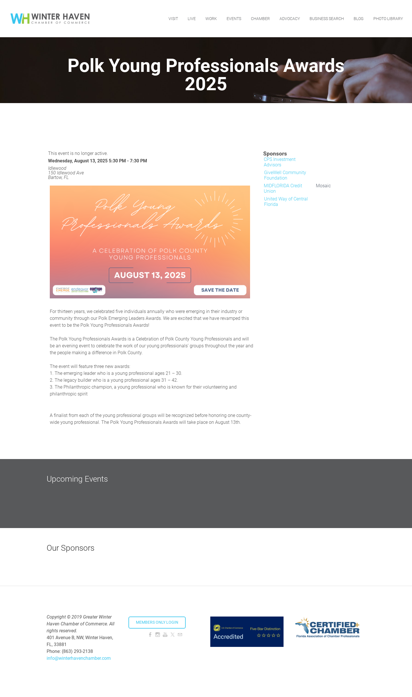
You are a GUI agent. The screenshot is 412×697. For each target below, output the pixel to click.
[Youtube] (165, 634)
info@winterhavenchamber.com (79, 658)
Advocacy (290, 18)
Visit (173, 18)
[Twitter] (172, 634)
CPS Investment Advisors (280, 162)
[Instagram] (157, 634)
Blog (359, 18)
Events (234, 18)
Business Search (327, 18)
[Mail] (180, 634)
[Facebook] (150, 634)
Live (192, 18)
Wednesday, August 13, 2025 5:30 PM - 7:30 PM (97, 161)
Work (211, 18)
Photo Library (388, 18)
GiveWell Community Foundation (285, 175)
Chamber (260, 18)
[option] (288, 163)
